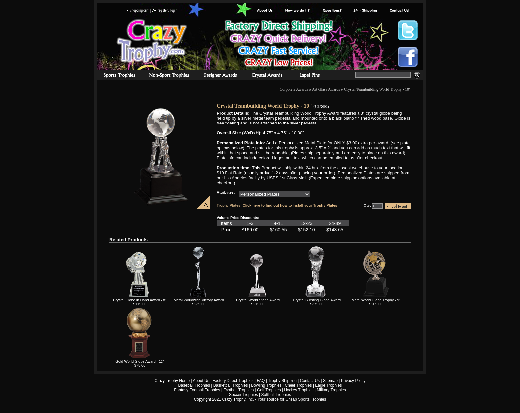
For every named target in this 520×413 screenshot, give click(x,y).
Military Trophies (331, 390)
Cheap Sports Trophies (306, 399)
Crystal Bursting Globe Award (317, 300)
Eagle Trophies (328, 385)
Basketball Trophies (230, 385)
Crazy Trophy (152, 41)
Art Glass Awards (326, 89)
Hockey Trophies (298, 390)
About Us (265, 11)
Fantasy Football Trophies (197, 390)
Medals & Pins (311, 76)
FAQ (261, 380)
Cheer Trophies (298, 385)
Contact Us (310, 380)
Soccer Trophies (243, 394)
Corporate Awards (294, 89)
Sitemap (330, 380)
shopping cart (136, 11)
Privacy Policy (353, 380)
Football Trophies (238, 390)
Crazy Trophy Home (172, 380)
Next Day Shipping (365, 11)
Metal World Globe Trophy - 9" (376, 300)
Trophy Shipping (282, 380)
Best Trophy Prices (279, 44)
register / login (164, 11)
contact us (399, 11)
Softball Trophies (276, 394)
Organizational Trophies (169, 76)
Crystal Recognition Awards (266, 76)
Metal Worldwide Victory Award (199, 300)
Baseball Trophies (194, 385)
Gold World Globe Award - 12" (139, 361)
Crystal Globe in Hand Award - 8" (139, 300)
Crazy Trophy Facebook (408, 57)
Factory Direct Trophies (298, 11)
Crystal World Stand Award (258, 300)
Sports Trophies (117, 76)
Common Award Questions (332, 11)
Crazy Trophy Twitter (408, 30)
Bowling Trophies (266, 385)
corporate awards (220, 76)
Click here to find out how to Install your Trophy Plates (290, 205)
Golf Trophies (269, 390)
